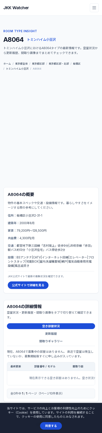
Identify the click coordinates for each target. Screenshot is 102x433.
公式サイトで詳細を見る (28, 285)
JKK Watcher (16, 7)
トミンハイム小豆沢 (41, 39)
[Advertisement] (51, 129)
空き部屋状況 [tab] (51, 326)
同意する (51, 426)
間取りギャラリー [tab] (51, 341)
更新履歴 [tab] (51, 333)
